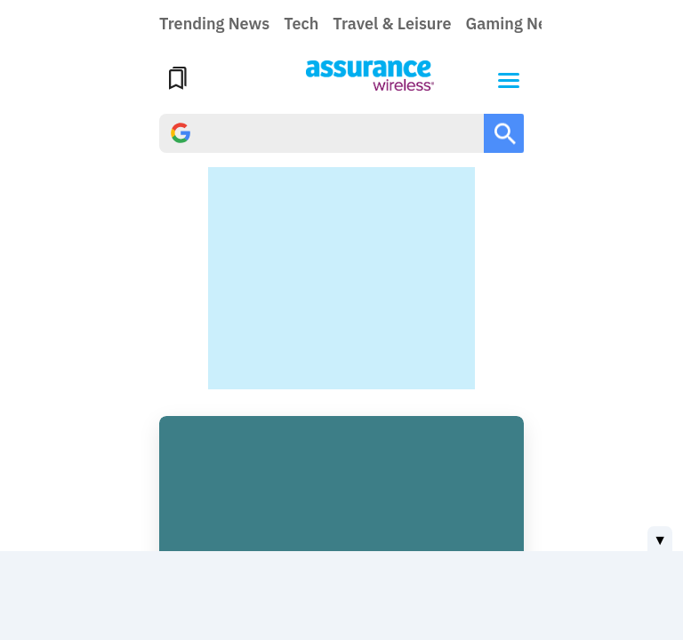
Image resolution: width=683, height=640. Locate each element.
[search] (321, 133)
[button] (508, 78)
